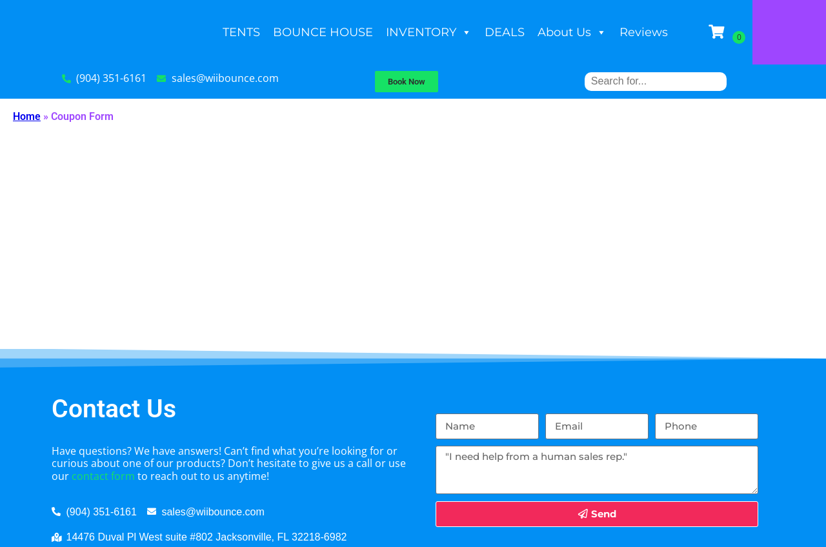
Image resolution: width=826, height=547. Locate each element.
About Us (608, 32)
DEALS (541, 32)
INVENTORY (466, 32)
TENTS (278, 32)
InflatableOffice (412, 531)
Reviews (680, 32)
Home (27, 116)
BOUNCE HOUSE (360, 32)
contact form (103, 401)
